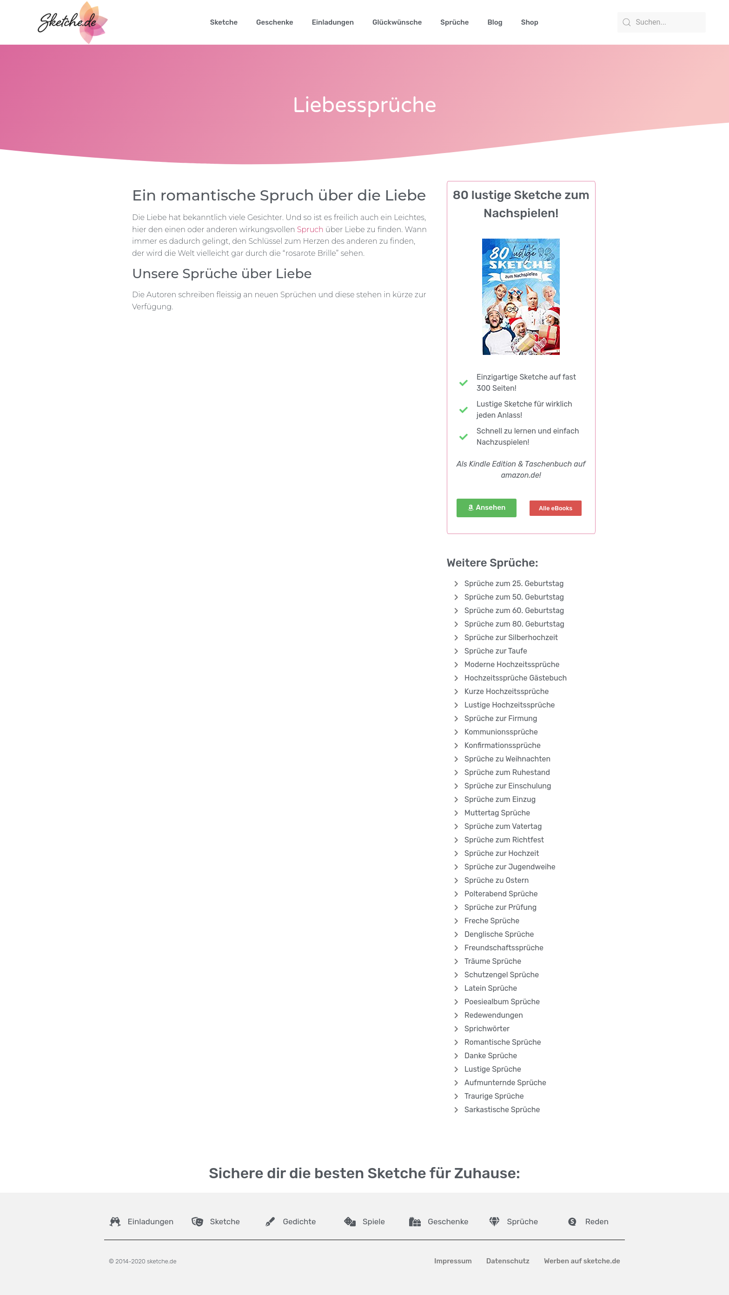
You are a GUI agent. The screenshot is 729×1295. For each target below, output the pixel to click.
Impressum (453, 1261)
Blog (494, 22)
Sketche (224, 22)
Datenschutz (508, 1261)
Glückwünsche (397, 22)
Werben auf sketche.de (582, 1261)
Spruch (310, 229)
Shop (529, 22)
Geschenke (274, 22)
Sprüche (454, 22)
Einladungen (333, 22)
